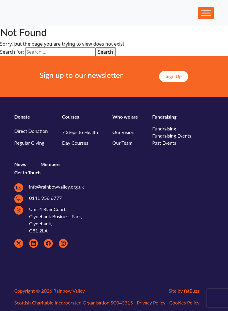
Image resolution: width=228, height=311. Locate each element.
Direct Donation (31, 131)
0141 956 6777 (45, 198)
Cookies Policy (184, 302)
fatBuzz (192, 291)
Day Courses (75, 143)
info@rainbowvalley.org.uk (56, 186)
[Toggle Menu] (206, 13)
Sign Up (174, 76)
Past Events (164, 143)
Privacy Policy (151, 302)
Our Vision (123, 132)
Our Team (123, 143)
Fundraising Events (171, 135)
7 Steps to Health (80, 132)
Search (105, 52)
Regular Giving (29, 143)
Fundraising (164, 128)
